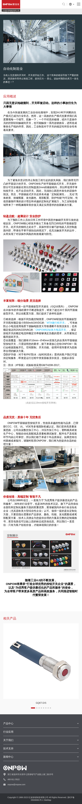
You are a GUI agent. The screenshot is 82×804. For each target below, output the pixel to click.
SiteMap (47, 800)
